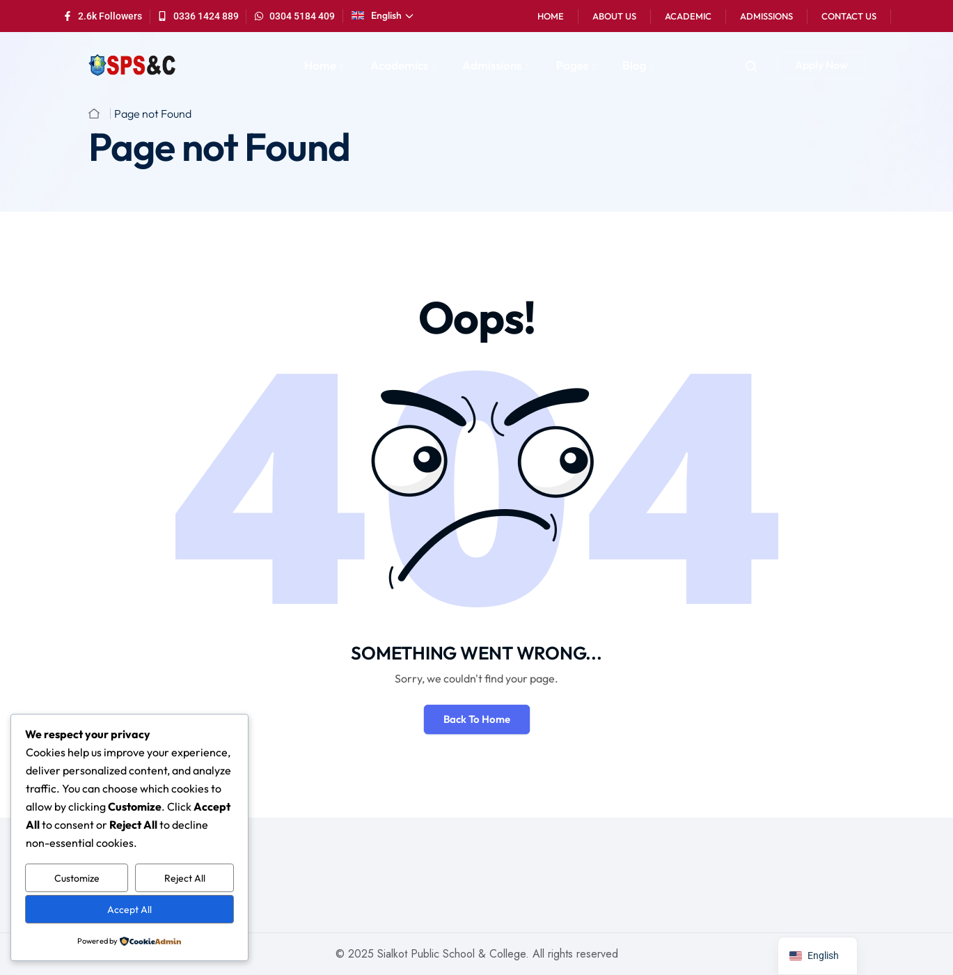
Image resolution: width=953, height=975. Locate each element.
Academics (399, 65)
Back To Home (476, 719)
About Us (614, 16)
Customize (77, 878)
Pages (572, 65)
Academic (688, 16)
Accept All (129, 909)
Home (550, 16)
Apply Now (821, 65)
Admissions (766, 16)
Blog (634, 65)
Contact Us (848, 16)
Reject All (184, 878)
